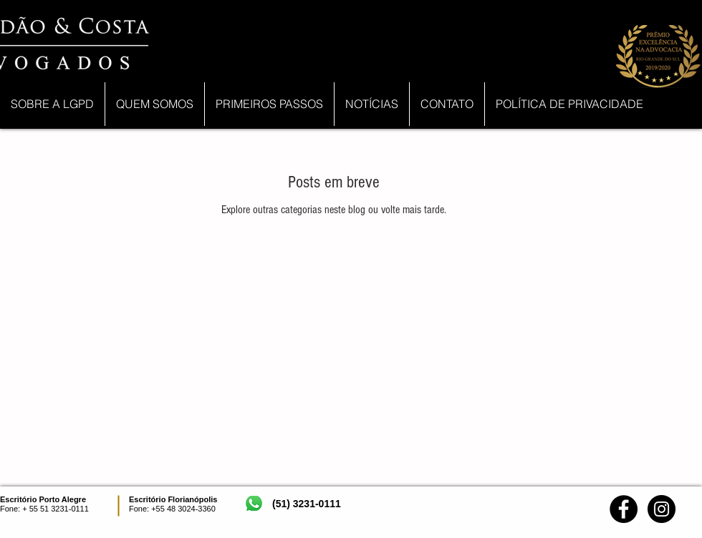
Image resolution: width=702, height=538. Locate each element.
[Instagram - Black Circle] (661, 509)
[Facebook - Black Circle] (624, 509)
